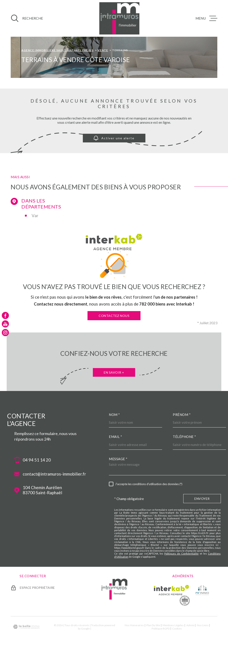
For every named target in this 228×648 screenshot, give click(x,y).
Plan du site (153, 625)
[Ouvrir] (27, 18)
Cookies (177, 628)
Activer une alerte (114, 138)
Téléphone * (184, 437)
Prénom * (182, 415)
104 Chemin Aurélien (42, 490)
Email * (115, 437)
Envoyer (202, 498)
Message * (118, 459)
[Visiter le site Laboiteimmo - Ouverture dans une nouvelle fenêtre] (26, 627)
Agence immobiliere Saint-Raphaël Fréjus (57, 50)
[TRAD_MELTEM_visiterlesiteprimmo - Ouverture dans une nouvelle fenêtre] (202, 590)
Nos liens (203, 625)
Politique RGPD (161, 628)
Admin (190, 625)
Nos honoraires (134, 625)
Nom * (114, 415)
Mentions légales (173, 625)
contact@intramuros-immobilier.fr (54, 474)
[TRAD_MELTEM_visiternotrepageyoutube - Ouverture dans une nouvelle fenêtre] (5, 324)
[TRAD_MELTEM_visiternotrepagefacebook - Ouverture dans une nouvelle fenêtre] (5, 315)
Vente (103, 50)
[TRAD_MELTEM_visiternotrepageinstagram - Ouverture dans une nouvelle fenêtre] (5, 332)
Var (35, 215)
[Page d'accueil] (119, 18)
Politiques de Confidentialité (181, 553)
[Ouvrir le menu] (206, 18)
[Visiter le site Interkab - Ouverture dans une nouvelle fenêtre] (171, 590)
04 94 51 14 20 (37, 460)
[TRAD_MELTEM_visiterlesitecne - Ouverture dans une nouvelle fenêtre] (184, 600)
